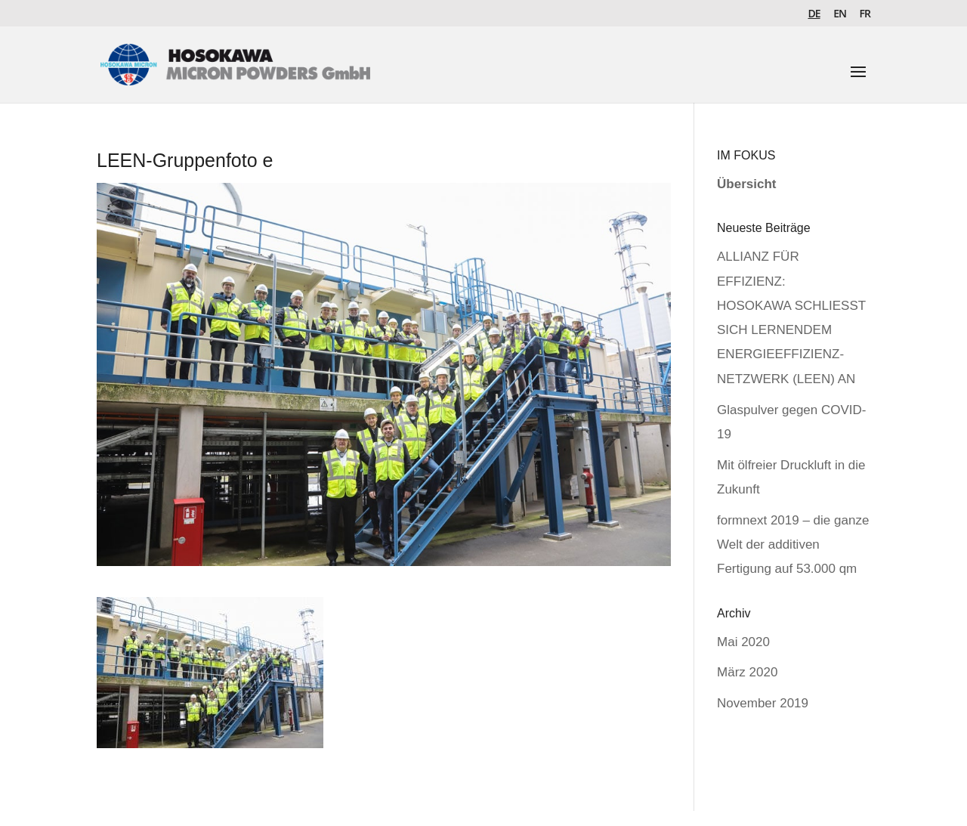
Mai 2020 (743, 642)
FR (865, 14)
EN (839, 14)
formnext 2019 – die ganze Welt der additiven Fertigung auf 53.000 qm (793, 545)
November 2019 (762, 703)
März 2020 (747, 672)
